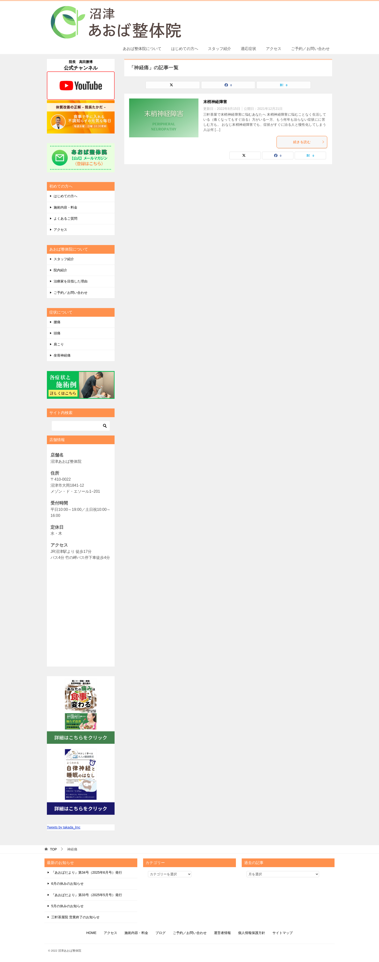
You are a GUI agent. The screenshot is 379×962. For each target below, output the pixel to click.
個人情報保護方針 (251, 933)
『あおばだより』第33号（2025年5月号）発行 (86, 895)
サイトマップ (282, 933)
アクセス (273, 49)
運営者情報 (222, 933)
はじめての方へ (184, 49)
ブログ (160, 933)
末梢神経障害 (215, 102)
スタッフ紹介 (219, 49)
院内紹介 (60, 270)
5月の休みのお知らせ (67, 906)
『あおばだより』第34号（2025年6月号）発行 (86, 872)
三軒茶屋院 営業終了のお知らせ (75, 917)
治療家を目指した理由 (70, 281)
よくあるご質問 (65, 218)
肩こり (59, 344)
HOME (91, 933)
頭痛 (57, 333)
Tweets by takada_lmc (63, 827)
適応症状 (248, 49)
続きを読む (309, 142)
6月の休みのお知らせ (67, 883)
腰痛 (57, 322)
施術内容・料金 (65, 207)
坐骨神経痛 (62, 355)
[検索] (81, 426)
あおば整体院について (142, 49)
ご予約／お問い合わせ (310, 49)
